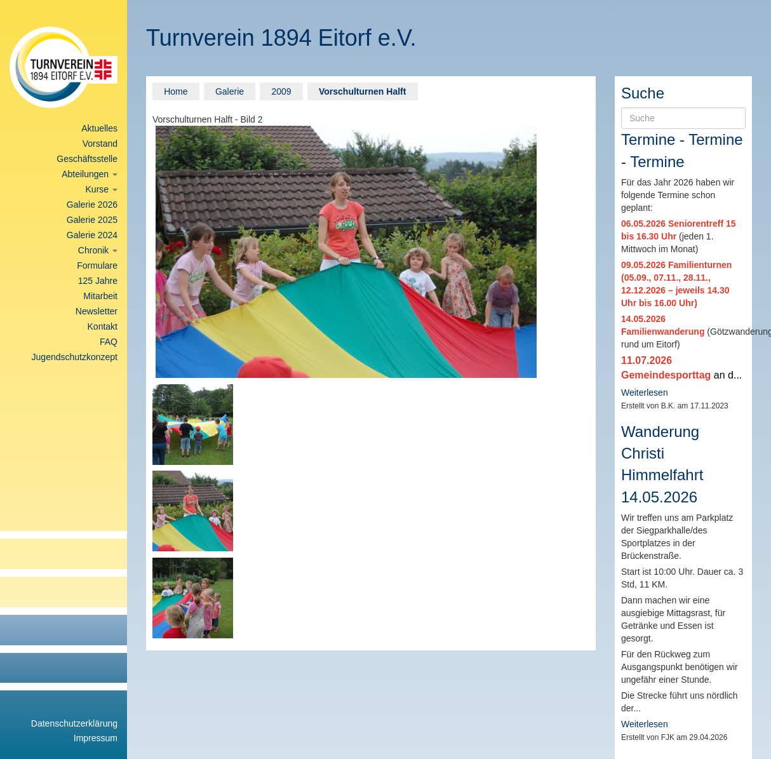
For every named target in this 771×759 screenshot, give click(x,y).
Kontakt (102, 326)
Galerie (229, 91)
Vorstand (100, 143)
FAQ (108, 342)
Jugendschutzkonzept (74, 357)
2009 (281, 91)
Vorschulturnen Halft (362, 91)
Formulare (97, 265)
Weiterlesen (644, 392)
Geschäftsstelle (87, 159)
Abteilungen (89, 174)
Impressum (95, 738)
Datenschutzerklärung (74, 723)
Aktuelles (99, 128)
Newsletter (96, 311)
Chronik (97, 250)
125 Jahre (97, 281)
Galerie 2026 (92, 204)
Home (175, 91)
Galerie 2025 (92, 220)
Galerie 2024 (92, 235)
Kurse (101, 189)
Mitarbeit (100, 296)
